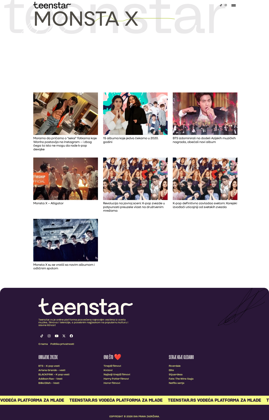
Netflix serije (176, 383)
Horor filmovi (112, 383)
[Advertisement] (134, 67)
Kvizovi (108, 370)
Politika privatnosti (62, 344)
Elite (171, 370)
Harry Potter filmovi (116, 379)
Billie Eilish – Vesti (48, 383)
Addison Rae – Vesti (50, 379)
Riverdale (174, 366)
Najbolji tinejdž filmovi (117, 374)
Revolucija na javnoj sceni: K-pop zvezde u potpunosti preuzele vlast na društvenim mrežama (134, 207)
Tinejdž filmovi (112, 366)
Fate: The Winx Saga (181, 379)
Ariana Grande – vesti (51, 370)
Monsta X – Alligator (48, 203)
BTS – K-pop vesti (49, 366)
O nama (43, 344)
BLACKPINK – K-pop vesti (53, 374)
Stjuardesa (176, 374)
